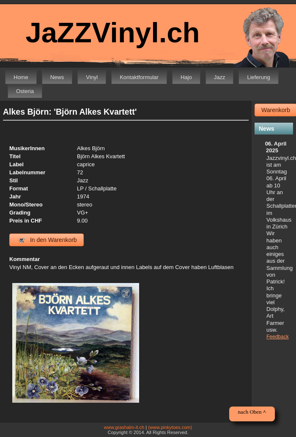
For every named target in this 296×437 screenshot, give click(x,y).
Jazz (219, 77)
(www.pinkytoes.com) (170, 427)
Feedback (277, 337)
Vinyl (92, 77)
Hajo (186, 77)
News (57, 77)
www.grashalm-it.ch (124, 427)
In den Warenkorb (48, 239)
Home (21, 77)
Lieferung (258, 77)
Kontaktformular (139, 77)
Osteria (25, 91)
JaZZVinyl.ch (112, 32)
